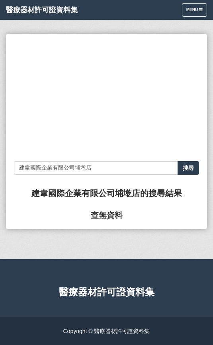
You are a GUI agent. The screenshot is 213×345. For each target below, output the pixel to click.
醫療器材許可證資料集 (42, 10)
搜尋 (188, 168)
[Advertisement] (106, 97)
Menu (196, 12)
